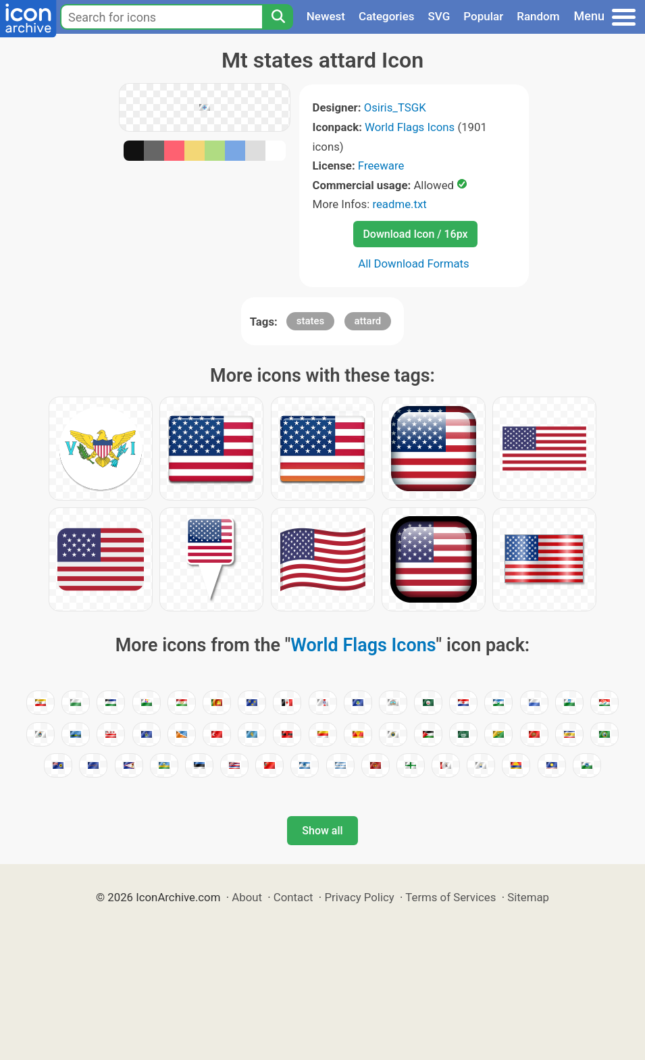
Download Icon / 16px (415, 234)
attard (368, 321)
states (310, 321)
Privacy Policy (359, 897)
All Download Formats (413, 263)
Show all (322, 830)
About (247, 897)
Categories (387, 16)
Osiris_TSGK (395, 107)
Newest (326, 16)
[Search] (277, 17)
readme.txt (399, 204)
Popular (483, 16)
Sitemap (528, 897)
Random (538, 16)
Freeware (381, 165)
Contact (293, 897)
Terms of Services (450, 897)
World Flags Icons (410, 127)
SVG (439, 16)
